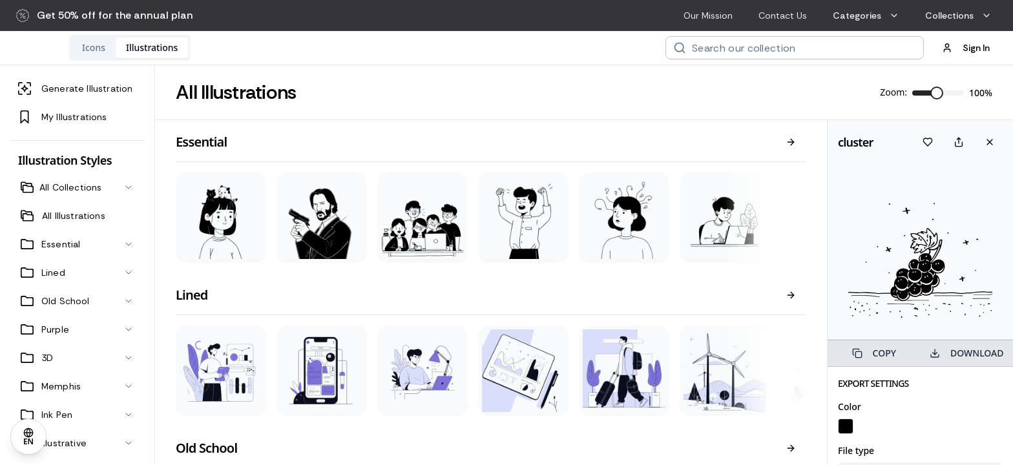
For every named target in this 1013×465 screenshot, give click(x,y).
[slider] (936, 93)
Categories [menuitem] (866, 15)
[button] (104, 15)
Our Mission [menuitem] (708, 15)
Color (849, 406)
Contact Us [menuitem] (782, 15)
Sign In (966, 48)
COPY (874, 353)
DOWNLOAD (966, 353)
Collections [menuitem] (958, 15)
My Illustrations (62, 116)
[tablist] (214, 48)
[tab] (178, 47)
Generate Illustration (75, 88)
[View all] (790, 142)
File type (856, 450)
